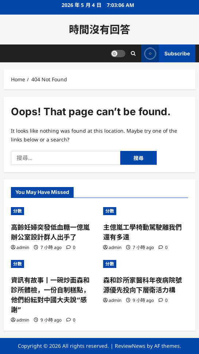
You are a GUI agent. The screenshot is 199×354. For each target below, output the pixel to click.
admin (22, 247)
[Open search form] (133, 53)
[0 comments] (70, 247)
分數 (17, 211)
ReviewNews (130, 345)
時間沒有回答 (99, 29)
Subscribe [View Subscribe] (165, 53)
